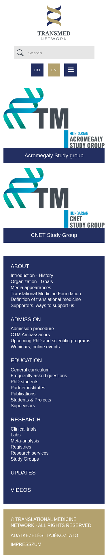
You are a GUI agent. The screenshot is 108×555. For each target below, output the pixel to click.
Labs (16, 434)
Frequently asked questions (39, 375)
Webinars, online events (35, 346)
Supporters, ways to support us (42, 305)
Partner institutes (28, 387)
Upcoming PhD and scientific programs (50, 340)
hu (37, 70)
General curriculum (30, 369)
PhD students (24, 381)
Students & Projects (31, 399)
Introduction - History (32, 275)
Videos (21, 490)
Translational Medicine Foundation (46, 293)
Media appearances (31, 287)
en (53, 70)
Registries (21, 446)
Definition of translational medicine (46, 299)
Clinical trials (24, 429)
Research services (30, 453)
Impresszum (26, 544)
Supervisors (23, 405)
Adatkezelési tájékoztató (44, 535)
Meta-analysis (25, 440)
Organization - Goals (32, 281)
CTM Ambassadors (30, 334)
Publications (23, 393)
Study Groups (25, 459)
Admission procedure (32, 328)
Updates (23, 473)
